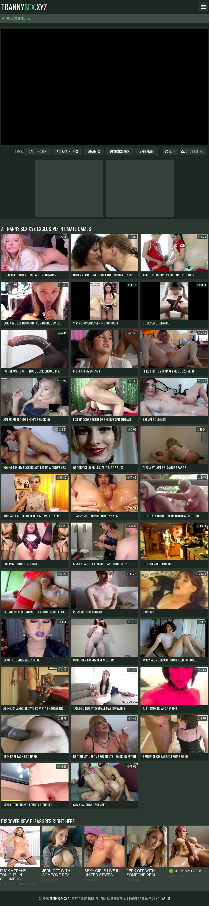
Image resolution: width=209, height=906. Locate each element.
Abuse (166, 898)
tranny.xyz (24, 6)
